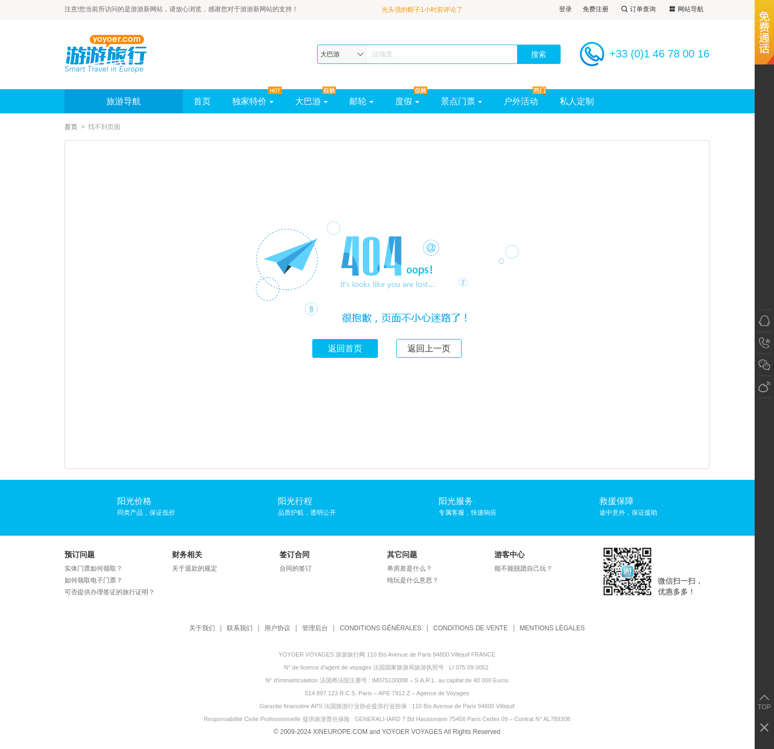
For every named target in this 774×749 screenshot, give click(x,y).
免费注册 (595, 9)
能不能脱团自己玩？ (523, 568)
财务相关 (187, 554)
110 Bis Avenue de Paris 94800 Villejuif (463, 706)
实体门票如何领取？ (93, 568)
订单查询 (637, 9)
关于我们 (202, 628)
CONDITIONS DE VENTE (470, 628)
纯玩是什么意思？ (413, 580)
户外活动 (521, 101)
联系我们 (240, 628)
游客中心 (509, 554)
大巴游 (311, 101)
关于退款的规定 (194, 568)
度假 (407, 101)
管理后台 (315, 628)
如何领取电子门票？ (93, 580)
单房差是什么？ (409, 568)
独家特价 (253, 101)
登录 (565, 9)
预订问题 (79, 554)
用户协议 (277, 628)
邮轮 (361, 101)
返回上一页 (428, 348)
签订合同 (295, 554)
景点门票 (461, 101)
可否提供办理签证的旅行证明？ (109, 592)
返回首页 (345, 348)
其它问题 (402, 554)
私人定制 (577, 101)
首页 (202, 101)
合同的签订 (296, 568)
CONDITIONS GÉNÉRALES (380, 628)
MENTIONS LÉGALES (552, 628)
